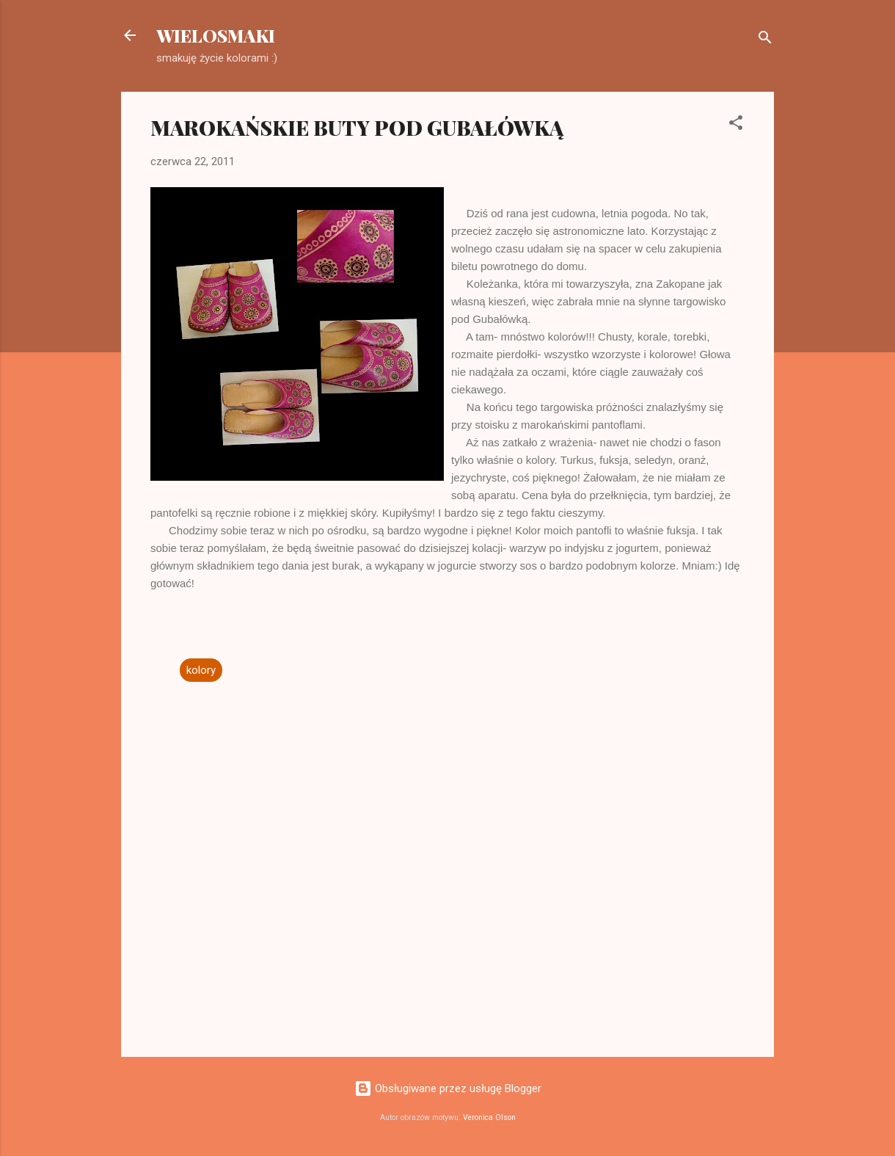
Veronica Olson (489, 1117)
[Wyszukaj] (765, 40)
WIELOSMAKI (215, 35)
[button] (736, 125)
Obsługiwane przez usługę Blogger (447, 1088)
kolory (201, 670)
